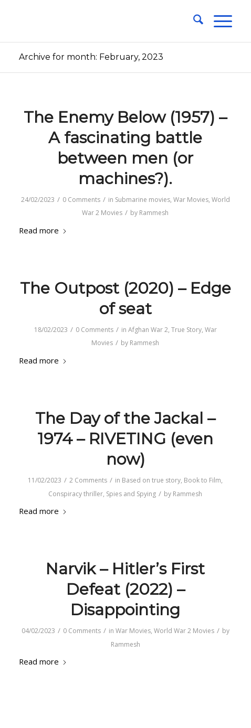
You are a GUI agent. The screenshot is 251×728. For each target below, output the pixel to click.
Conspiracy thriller (75, 493)
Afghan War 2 (148, 329)
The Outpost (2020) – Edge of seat (125, 298)
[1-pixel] (104, 21)
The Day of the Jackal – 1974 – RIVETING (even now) (125, 439)
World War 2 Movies (184, 630)
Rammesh (154, 212)
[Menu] (217, 21)
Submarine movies (142, 199)
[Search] (193, 21)
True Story (186, 329)
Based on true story (151, 480)
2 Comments (88, 480)
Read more (43, 230)
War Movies (190, 199)
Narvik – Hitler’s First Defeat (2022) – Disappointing (125, 589)
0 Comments (81, 199)
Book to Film (202, 480)
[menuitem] (193, 21)
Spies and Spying (131, 493)
